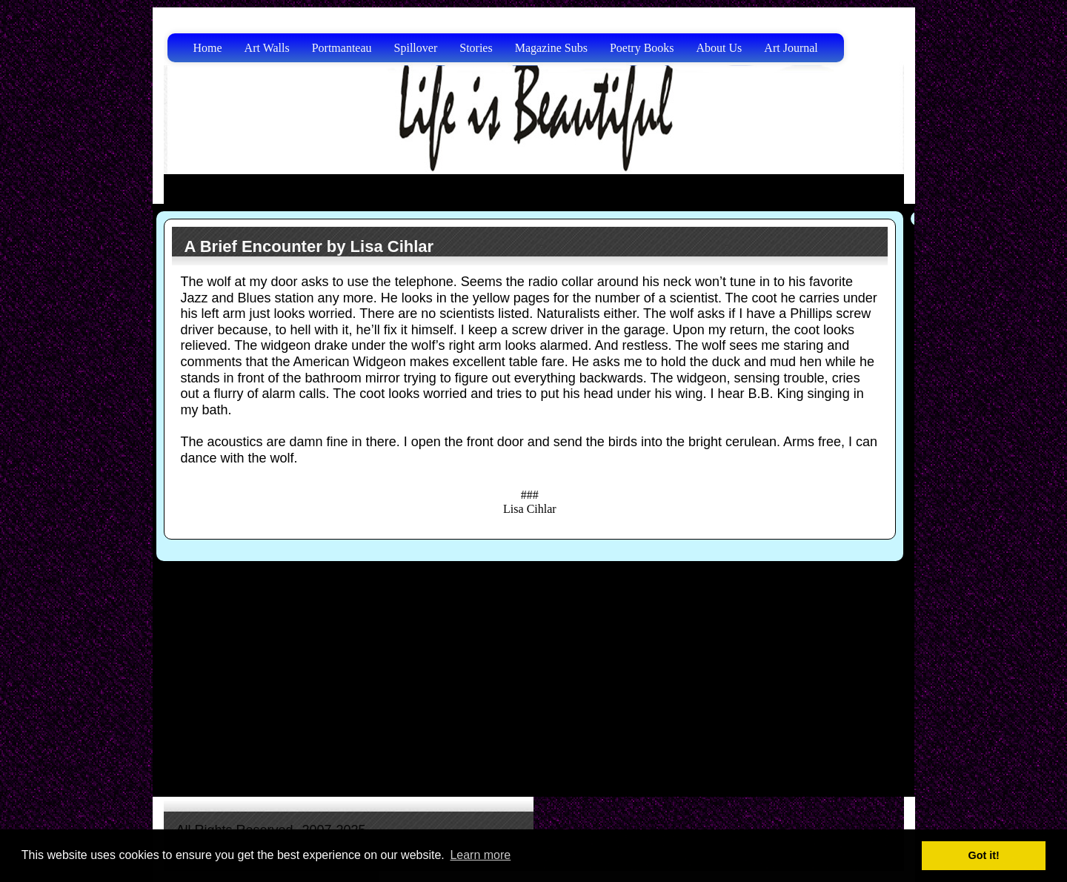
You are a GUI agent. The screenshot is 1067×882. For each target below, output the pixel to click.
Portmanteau (342, 48)
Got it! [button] (984, 855)
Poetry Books (642, 48)
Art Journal (790, 48)
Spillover (416, 48)
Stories (475, 48)
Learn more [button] (480, 855)
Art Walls (267, 48)
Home (207, 48)
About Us (719, 48)
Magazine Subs (551, 48)
